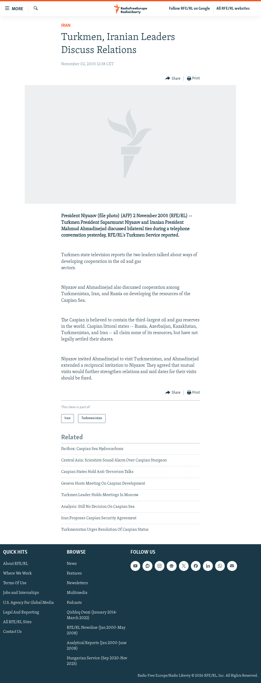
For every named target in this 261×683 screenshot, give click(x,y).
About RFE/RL (15, 564)
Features (74, 573)
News (72, 564)
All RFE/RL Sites (17, 622)
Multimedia (77, 593)
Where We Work (17, 573)
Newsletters (77, 583)
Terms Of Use (15, 583)
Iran (66, 25)
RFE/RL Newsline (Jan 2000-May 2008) (96, 630)
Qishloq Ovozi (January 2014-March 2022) (92, 615)
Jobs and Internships (21, 593)
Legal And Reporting (21, 612)
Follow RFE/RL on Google (189, 9)
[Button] (172, 78)
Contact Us (12, 632)
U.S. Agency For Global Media (28, 602)
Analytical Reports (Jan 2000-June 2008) (97, 645)
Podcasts (74, 602)
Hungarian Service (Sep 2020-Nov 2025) (97, 661)
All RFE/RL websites (233, 9)
